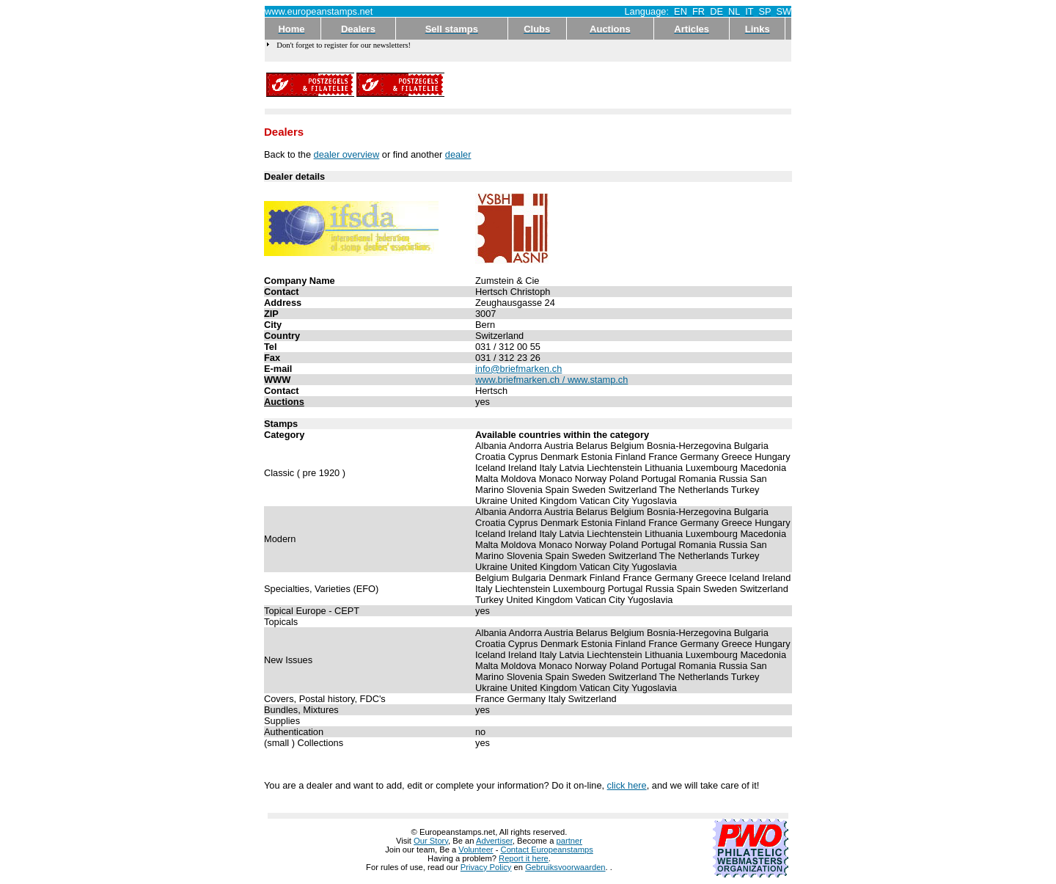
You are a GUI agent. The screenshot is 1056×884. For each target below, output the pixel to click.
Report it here (524, 858)
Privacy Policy (486, 867)
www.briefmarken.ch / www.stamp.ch (551, 379)
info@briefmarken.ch (518, 368)
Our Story (431, 840)
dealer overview (347, 154)
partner (569, 840)
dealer (458, 154)
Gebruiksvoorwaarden (565, 867)
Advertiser (494, 840)
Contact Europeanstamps (547, 849)
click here (627, 785)
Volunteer (475, 849)
